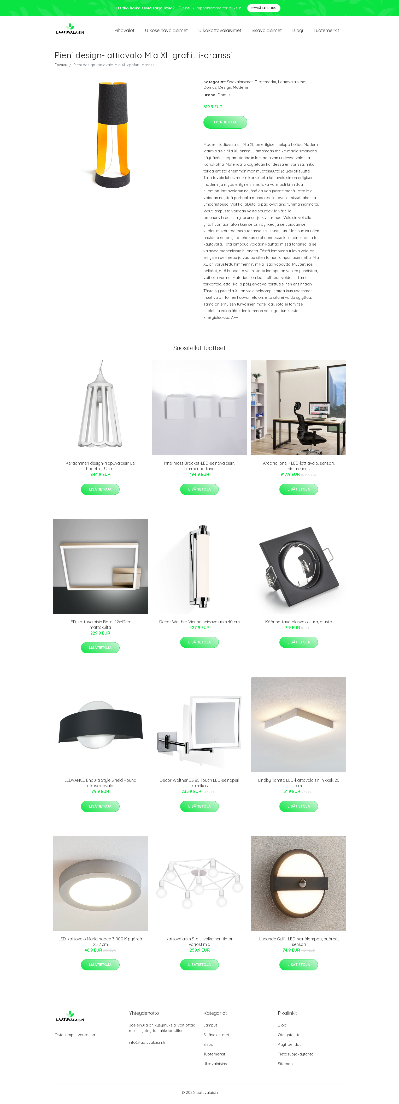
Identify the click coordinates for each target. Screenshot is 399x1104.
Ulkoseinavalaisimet (166, 32)
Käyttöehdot (289, 1047)
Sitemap (285, 1066)
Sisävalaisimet (267, 32)
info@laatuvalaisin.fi (147, 1044)
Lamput (210, 1027)
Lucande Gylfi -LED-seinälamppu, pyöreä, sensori (298, 944)
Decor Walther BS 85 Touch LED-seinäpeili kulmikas (199, 785)
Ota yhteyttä (289, 1037)
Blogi (297, 32)
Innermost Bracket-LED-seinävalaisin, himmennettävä (199, 468)
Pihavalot (124, 32)
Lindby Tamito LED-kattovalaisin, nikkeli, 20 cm (298, 785)
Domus (209, 89)
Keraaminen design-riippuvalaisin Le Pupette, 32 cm (100, 468)
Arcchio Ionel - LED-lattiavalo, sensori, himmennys (299, 468)
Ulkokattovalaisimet (219, 32)
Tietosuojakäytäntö (296, 1056)
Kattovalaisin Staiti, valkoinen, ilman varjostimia (199, 944)
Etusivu (61, 67)
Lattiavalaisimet (292, 84)
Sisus (208, 1047)
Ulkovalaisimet (216, 1066)
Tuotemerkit (326, 32)
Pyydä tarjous (263, 8)
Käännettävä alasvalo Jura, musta (298, 624)
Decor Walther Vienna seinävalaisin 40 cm (199, 624)
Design (224, 89)
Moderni (240, 89)
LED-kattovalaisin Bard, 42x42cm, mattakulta (100, 627)
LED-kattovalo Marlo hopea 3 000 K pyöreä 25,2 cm (100, 944)
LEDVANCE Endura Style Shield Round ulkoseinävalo (100, 785)
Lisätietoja (225, 124)
